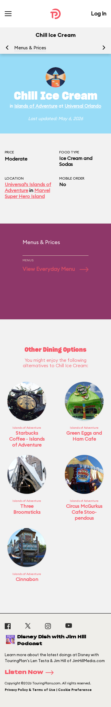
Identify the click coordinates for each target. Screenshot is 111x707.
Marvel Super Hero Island (27, 193)
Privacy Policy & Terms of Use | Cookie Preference (48, 690)
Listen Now (31, 672)
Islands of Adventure (35, 106)
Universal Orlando (83, 106)
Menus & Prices (30, 48)
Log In (98, 13)
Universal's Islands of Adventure (28, 187)
